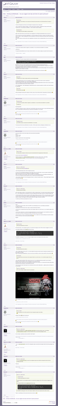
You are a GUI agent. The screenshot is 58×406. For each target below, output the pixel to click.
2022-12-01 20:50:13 (19, 371)
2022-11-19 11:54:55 (19, 17)
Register (18, 9)
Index (4, 9)
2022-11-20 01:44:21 (19, 307)
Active (49, 11)
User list (9, 9)
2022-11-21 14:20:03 (19, 341)
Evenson (5, 45)
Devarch (5, 185)
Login (22, 9)
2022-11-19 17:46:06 (19, 148)
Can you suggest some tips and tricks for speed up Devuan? (34, 13)
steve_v (5, 17)
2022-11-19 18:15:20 (19, 164)
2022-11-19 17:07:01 (19, 74)
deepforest (6, 98)
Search (13, 9)
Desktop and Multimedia (12, 13)
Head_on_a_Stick (7, 148)
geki (4, 57)
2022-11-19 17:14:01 (19, 98)
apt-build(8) (24, 155)
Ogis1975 (5, 326)
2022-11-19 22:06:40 (19, 244)
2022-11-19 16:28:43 (19, 57)
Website (6, 231)
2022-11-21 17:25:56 (19, 355)
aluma (5, 202)
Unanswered (53, 11)
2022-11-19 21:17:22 (19, 221)
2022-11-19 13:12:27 (19, 45)
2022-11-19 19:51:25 (19, 185)
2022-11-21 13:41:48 (19, 326)
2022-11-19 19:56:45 (19, 202)
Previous (7, 15)
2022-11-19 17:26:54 (19, 131)
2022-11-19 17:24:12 (19, 118)
